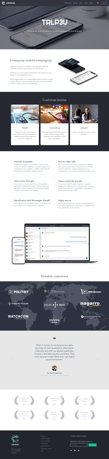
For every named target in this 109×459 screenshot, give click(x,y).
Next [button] (98, 359)
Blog (86, 3)
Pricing (75, 3)
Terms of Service (45, 441)
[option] (54, 356)
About (91, 3)
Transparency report (46, 448)
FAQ (42, 451)
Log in (104, 3)
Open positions (45, 446)
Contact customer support (78, 436)
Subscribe (93, 445)
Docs (81, 3)
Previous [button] (11, 359)
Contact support (45, 438)
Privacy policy (44, 443)
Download (67, 3)
